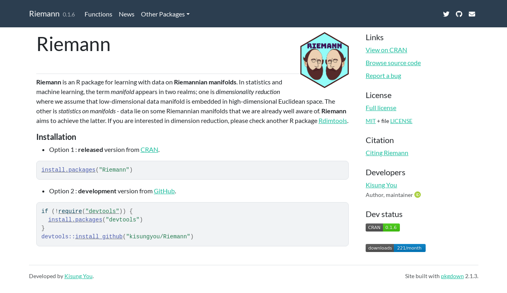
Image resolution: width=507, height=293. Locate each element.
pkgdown (452, 276)
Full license (381, 107)
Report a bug (383, 75)
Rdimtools (333, 120)
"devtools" (102, 211)
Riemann (44, 13)
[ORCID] (418, 194)
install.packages (68, 170)
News (127, 14)
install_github (99, 237)
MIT (371, 120)
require (70, 211)
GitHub (164, 191)
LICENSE (401, 120)
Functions (98, 14)
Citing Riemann (387, 152)
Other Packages (163, 14)
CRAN (149, 149)
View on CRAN (386, 49)
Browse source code (393, 62)
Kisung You (381, 185)
